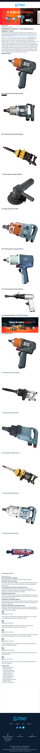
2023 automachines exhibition (10, 578)
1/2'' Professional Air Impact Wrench (12, 93)
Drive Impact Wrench (7, 677)
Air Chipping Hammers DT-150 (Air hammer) (15, 315)
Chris (7, 623)
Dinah (8, 632)
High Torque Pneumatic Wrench (19, 37)
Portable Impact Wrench (8, 674)
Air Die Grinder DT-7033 (7, 573)
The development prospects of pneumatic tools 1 (15, 587)
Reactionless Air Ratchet (7, 27)
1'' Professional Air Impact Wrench (12, 174)
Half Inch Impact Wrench (8, 667)
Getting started (5, 25)
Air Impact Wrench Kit (7, 673)
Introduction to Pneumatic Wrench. (11, 599)
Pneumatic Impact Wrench (8, 682)
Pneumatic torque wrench (8, 593)
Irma (7, 614)
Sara (7, 659)
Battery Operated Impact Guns (9, 679)
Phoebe (8, 650)
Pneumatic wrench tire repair (9, 581)
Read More (4, 95)
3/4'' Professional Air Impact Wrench (12, 134)
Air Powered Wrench (7, 668)
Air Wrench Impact (30, 35)
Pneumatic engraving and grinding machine (13, 605)
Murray (8, 641)
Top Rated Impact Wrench (8, 676)
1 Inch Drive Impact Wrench (9, 671)
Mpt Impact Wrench (7, 680)
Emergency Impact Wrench (8, 670)
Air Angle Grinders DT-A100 (10, 209)
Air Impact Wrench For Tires (19, 35)
